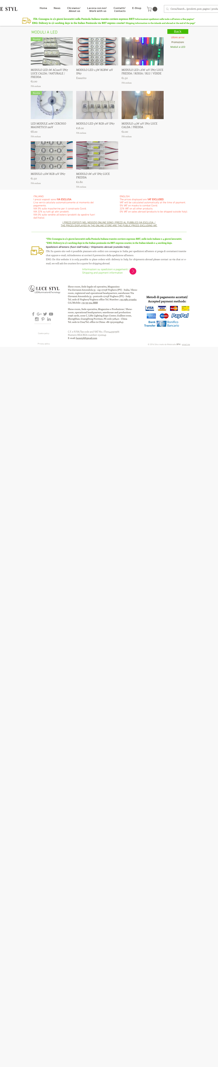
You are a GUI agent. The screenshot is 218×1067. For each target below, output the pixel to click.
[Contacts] (119, 10)
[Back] (177, 31)
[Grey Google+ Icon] (39, 314)
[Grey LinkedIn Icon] (49, 319)
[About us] (74, 10)
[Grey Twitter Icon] (45, 314)
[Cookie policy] (43, 333)
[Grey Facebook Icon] (33, 314)
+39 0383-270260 (128, 299)
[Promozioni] (177, 42)
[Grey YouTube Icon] (51, 314)
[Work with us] (97, 10)
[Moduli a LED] (177, 47)
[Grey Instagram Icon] (36, 319)
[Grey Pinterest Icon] (42, 319)
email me (186, 344)
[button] (152, 9)
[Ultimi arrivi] (177, 37)
